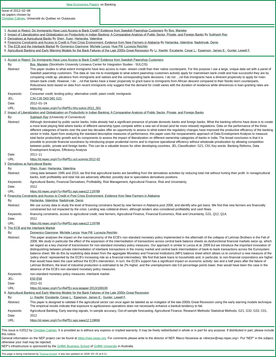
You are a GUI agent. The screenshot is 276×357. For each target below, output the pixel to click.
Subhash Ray (218, 34)
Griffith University (105, 346)
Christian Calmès (13, 18)
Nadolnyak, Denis (206, 42)
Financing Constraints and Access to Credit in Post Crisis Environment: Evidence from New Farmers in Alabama (84, 42)
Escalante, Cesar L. (182, 50)
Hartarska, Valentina (88, 38)
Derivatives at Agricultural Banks (30, 38)
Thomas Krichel (48, 353)
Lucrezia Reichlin (136, 46)
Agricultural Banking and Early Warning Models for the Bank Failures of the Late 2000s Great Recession (78, 50)
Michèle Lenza (100, 46)
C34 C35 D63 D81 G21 (46, 98)
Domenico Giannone (74, 46)
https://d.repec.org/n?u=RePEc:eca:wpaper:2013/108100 (69, 288)
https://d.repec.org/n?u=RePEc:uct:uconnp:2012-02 (65, 159)
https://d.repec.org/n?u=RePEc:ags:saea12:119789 (65, 191)
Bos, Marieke (177, 30)
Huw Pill (117, 46)
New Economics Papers (83, 4)
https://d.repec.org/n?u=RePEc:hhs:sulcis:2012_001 (65, 108)
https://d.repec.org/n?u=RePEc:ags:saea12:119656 (65, 320)
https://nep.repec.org (92, 338)
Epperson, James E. (212, 50)
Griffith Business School (73, 346)
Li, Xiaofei (161, 50)
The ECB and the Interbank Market (31, 46)
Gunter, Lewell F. (238, 50)
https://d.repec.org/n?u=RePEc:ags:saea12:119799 (65, 223)
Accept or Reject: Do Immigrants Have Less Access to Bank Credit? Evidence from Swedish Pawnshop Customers (85, 30)
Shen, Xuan (65, 38)
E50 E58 (36, 278)
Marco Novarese (187, 338)
